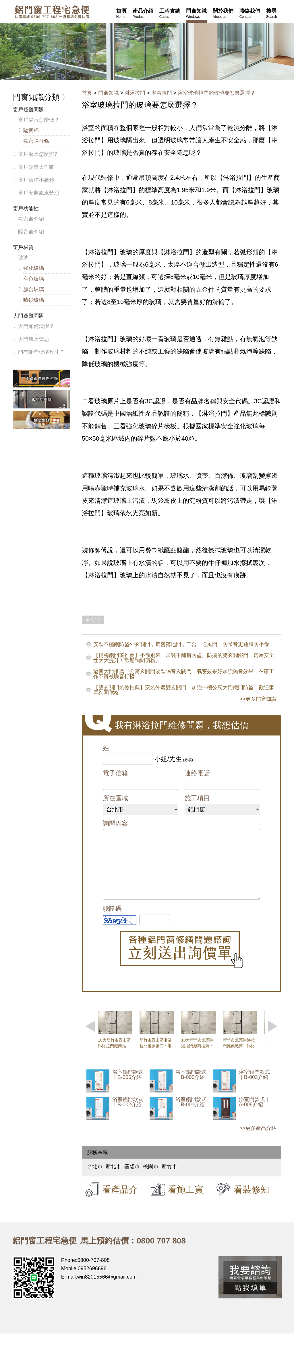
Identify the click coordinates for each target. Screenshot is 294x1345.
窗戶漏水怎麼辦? (37, 154)
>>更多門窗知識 (257, 699)
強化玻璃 (33, 268)
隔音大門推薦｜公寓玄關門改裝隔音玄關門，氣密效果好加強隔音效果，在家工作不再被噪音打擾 (183, 673)
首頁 (87, 93)
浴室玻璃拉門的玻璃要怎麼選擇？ (216, 93)
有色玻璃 (33, 279)
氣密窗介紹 (31, 219)
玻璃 (23, 258)
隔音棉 (31, 130)
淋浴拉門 (135, 93)
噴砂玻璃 (33, 300)
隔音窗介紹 (31, 232)
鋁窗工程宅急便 (52, 11)
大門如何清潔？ (36, 326)
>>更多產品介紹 (257, 1139)
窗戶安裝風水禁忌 (38, 193)
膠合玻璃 (33, 289)
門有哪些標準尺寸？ (41, 352)
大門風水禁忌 (33, 339)
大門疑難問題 (28, 316)
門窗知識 (108, 93)
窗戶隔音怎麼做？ (38, 120)
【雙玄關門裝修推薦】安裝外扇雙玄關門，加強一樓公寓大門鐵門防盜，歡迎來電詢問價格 (183, 690)
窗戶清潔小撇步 (36, 180)
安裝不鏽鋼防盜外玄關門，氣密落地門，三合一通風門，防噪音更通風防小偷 (181, 644)
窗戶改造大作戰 (36, 167)
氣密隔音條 (36, 141)
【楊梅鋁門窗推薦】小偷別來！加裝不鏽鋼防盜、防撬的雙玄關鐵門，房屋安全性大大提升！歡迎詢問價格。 (183, 657)
